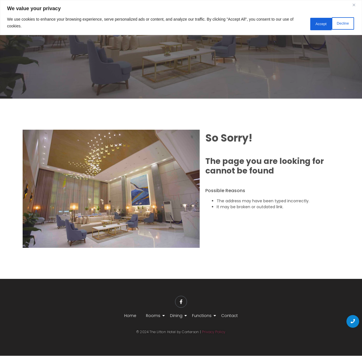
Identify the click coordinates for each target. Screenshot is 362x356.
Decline (309, 22)
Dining (177, 316)
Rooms (154, 316)
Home (130, 316)
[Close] (356, 4)
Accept (341, 22)
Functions (203, 316)
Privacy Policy (213, 332)
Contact (229, 316)
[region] (181, 17)
